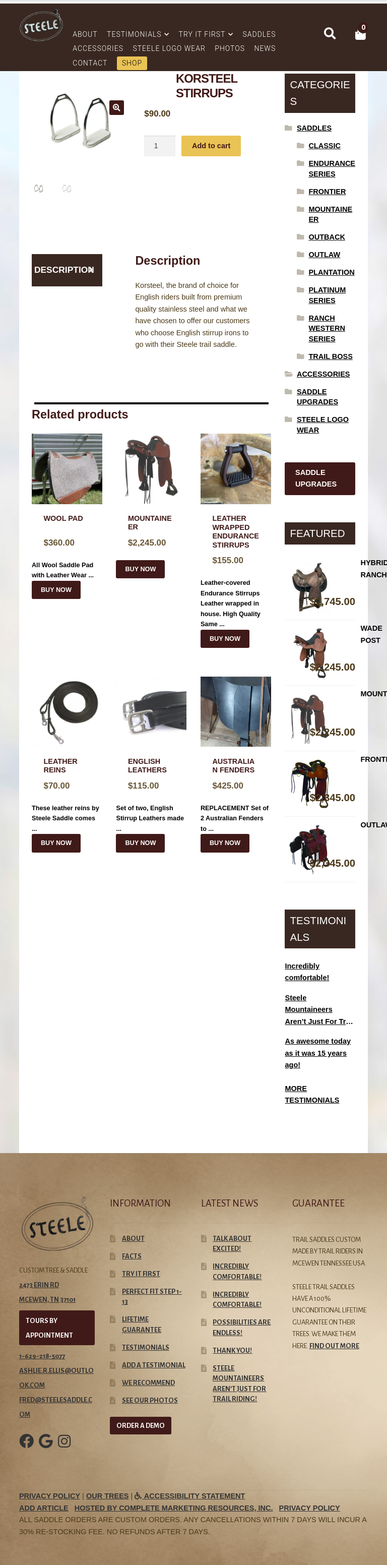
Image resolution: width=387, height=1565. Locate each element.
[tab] (67, 270)
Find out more (334, 1346)
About (85, 34)
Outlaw (324, 255)
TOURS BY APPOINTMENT (49, 1328)
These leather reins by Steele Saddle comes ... (67, 754)
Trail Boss (330, 356)
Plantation (331, 272)
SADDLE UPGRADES (316, 478)
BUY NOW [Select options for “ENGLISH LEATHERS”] (140, 843)
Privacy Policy (49, 1496)
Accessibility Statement (190, 1496)
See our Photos (150, 1400)
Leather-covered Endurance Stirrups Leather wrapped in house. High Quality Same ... (236, 531)
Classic (324, 146)
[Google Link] (46, 1448)
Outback (326, 237)
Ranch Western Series (326, 328)
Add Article (44, 1508)
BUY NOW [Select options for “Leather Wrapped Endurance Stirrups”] (225, 638)
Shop (132, 63)
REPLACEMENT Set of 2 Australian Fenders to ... (236, 754)
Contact (90, 63)
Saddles (259, 34)
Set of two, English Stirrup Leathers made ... (151, 754)
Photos (230, 48)
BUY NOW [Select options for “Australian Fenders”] (225, 843)
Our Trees (107, 1496)
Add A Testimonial (153, 1365)
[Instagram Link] (64, 1448)
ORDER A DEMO (140, 1425)
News (265, 48)
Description (64, 270)
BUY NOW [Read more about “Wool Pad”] (56, 589)
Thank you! (232, 1350)
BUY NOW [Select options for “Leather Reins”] (56, 843)
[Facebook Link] (26, 1448)
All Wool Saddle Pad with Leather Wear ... (67, 506)
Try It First (202, 34)
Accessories (98, 48)
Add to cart (211, 146)
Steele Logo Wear (169, 48)
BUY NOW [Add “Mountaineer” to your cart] (140, 569)
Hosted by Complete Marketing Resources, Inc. (174, 1508)
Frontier (327, 192)
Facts (132, 1256)
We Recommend (148, 1383)
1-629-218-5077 (42, 1356)
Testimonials (134, 34)
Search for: (329, 33)
